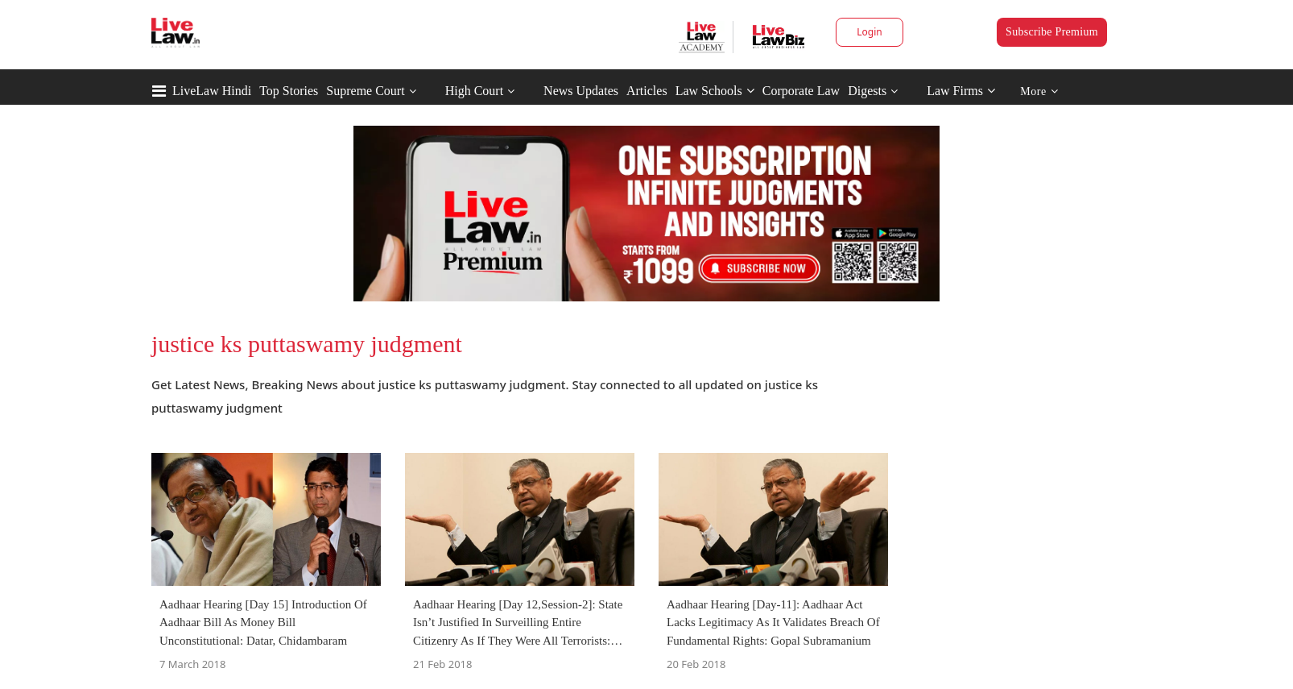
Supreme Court (365, 91)
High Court (474, 91)
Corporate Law (801, 91)
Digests (867, 91)
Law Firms (961, 91)
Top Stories (288, 91)
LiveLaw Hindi (211, 91)
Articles (646, 91)
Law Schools (714, 91)
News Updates (580, 91)
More (1039, 91)
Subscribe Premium (1052, 32)
